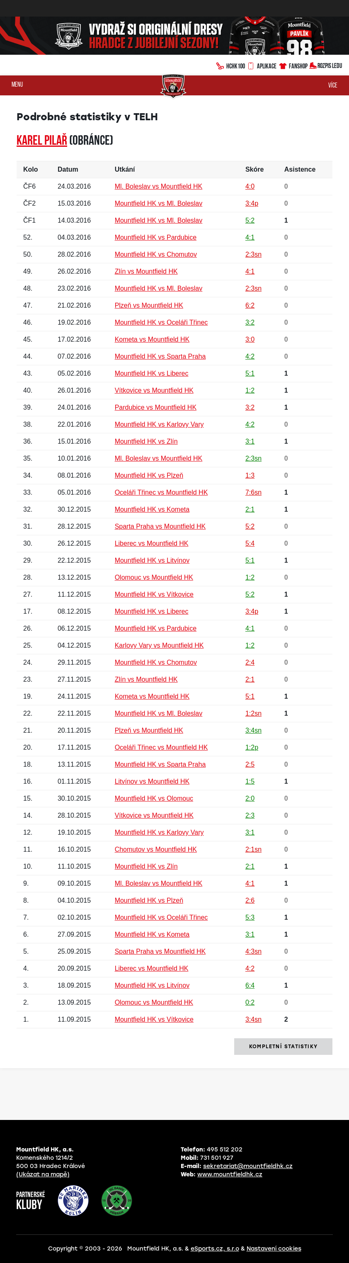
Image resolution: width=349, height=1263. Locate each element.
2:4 (249, 662)
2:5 (249, 764)
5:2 (249, 220)
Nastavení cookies (274, 1248)
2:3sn (253, 254)
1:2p (251, 747)
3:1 (249, 441)
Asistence (300, 169)
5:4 (249, 543)
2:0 (249, 798)
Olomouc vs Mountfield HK (154, 577)
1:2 (249, 390)
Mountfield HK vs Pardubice (155, 237)
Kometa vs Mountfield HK (152, 339)
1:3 (249, 475)
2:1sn (253, 849)
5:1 (249, 373)
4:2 (249, 356)
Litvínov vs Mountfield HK (152, 781)
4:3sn (253, 951)
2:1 (249, 509)
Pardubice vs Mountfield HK (155, 407)
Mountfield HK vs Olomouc (154, 798)
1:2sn (253, 713)
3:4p (251, 203)
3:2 (249, 322)
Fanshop (293, 64)
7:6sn (253, 492)
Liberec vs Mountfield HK (152, 543)
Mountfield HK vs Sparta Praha (160, 356)
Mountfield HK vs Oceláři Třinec (161, 322)
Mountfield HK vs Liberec (152, 373)
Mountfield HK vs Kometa (152, 509)
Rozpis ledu (325, 65)
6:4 (249, 985)
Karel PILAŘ (42, 141)
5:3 (249, 917)
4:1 (249, 237)
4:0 (249, 186)
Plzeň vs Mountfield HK (149, 305)
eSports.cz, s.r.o (215, 1248)
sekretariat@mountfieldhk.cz (248, 1166)
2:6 (249, 900)
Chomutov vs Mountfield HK (156, 849)
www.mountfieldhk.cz (229, 1174)
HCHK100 (230, 65)
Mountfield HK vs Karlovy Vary (159, 424)
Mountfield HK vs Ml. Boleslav (159, 203)
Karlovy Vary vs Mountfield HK (159, 645)
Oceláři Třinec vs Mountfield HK (161, 492)
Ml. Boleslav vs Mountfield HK (159, 186)
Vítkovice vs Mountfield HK (154, 390)
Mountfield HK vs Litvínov (152, 560)
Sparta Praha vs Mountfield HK (160, 526)
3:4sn (253, 730)
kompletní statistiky (283, 1046)
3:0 (249, 339)
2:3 (249, 815)
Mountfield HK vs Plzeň (149, 475)
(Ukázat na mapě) (43, 1174)
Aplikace (261, 65)
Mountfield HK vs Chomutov (156, 254)
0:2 (249, 1002)
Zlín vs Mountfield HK (146, 271)
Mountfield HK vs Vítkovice (154, 594)
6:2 (249, 305)
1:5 (249, 781)
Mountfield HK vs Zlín (146, 441)
